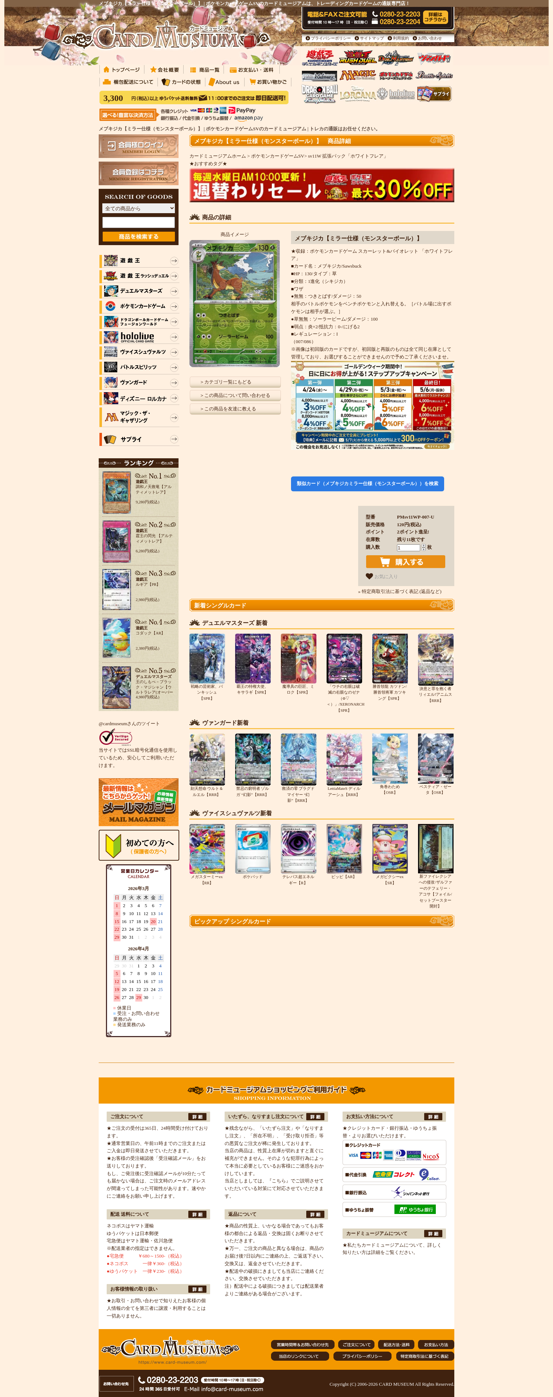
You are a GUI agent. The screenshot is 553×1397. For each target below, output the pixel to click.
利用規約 (401, 38)
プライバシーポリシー (331, 38)
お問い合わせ (430, 38)
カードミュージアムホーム (217, 156)
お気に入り (382, 576)
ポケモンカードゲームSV (277, 156)
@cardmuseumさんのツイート (129, 723)
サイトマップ (372, 38)
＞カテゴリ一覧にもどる (225, 382)
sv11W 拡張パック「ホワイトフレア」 (348, 156)
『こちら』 (279, 1180)
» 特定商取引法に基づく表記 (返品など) (400, 591)
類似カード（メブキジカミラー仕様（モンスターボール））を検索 (367, 483)
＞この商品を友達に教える (228, 408)
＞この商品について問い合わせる (235, 395)
